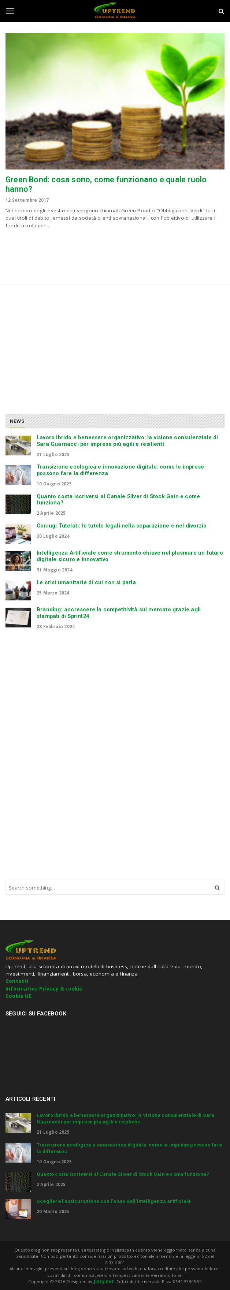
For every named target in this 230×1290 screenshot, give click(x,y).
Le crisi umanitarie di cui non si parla (86, 582)
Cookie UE (18, 996)
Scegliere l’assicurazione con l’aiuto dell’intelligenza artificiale (114, 1201)
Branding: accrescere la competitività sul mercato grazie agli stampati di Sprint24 (119, 612)
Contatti (17, 981)
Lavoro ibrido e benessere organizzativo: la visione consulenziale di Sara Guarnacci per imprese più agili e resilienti (127, 440)
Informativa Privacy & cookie (44, 988)
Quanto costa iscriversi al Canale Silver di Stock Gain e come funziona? (118, 499)
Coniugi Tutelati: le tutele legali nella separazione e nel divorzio (122, 525)
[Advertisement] (67, 346)
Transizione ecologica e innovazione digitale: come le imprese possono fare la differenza (120, 470)
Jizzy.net (104, 1281)
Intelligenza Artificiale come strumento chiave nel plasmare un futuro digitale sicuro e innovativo (130, 556)
